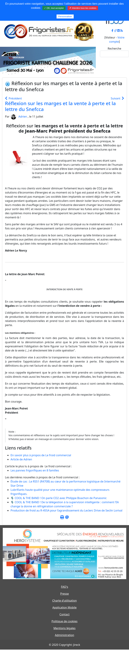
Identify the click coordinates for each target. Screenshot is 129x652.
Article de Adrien (21, 459)
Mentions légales (64, 628)
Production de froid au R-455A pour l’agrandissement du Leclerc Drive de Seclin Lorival (66, 510)
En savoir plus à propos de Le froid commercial (41, 455)
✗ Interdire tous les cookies (82, 8)
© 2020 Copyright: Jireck (64, 645)
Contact (64, 614)
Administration (64, 635)
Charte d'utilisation (64, 600)
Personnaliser (65, 16)
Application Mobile (64, 607)
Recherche (114, 48)
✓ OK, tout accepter (54, 8)
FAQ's (64, 587)
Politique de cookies (64, 621)
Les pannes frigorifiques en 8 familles (35, 470)
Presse (64, 594)
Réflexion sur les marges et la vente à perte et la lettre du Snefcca (60, 106)
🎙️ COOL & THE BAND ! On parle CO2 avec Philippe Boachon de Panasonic (59, 498)
